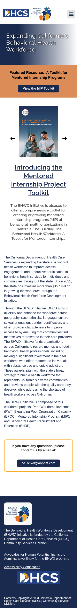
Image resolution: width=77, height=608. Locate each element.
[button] (71, 14)
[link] (27, 19)
